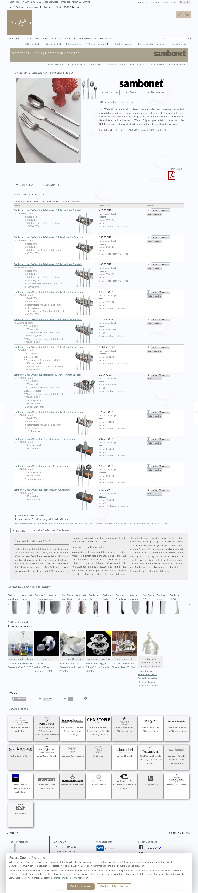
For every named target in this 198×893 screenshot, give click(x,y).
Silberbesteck (32, 44)
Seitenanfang (179, 833)
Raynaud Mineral (72, 645)
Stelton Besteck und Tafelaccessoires (46, 782)
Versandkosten (65, 851)
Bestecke (20, 7)
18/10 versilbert (157, 130)
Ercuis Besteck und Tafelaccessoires (124, 724)
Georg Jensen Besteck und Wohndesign (20, 724)
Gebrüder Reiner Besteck (72, 751)
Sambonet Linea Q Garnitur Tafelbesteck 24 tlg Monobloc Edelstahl (55, 237)
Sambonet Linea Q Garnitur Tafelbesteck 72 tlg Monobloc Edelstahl (55, 347)
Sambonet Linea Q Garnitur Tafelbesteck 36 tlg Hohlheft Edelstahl (55, 264)
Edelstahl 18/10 (62, 7)
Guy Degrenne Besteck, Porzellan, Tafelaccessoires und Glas (150, 755)
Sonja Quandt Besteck (46, 751)
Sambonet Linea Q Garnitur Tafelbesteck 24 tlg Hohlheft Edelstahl (55, 210)
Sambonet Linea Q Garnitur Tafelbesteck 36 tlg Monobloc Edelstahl (55, 292)
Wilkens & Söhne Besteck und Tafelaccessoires (176, 724)
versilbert (98, 64)
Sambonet (48, 7)
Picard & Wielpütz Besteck (72, 780)
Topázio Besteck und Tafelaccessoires (150, 724)
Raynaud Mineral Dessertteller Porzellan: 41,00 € (72, 667)
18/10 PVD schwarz (135, 130)
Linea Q (75, 7)
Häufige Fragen (65, 847)
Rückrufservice (170, 2)
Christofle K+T (124, 645)
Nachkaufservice (179, 44)
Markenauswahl (34, 7)
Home (10, 7)
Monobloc (135, 538)
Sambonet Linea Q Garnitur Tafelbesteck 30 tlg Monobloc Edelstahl (55, 412)
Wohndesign (157, 64)
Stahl (21, 552)
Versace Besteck (98, 780)
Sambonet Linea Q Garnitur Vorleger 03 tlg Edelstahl (55, 466)
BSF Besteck (20, 809)
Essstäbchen (74, 44)
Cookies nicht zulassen (114, 886)
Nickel (43, 552)
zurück (14, 833)
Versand (102, 216)
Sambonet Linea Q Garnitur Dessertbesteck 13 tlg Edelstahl (55, 439)
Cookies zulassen (80, 886)
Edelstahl (19, 549)
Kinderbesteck (53, 44)
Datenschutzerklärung (65, 877)
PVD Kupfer (138, 64)
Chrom (30, 552)
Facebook (151, 847)
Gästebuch (143, 2)
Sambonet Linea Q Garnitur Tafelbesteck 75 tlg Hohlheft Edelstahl (55, 374)
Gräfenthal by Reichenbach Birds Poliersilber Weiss (150, 649)
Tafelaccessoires (179, 64)
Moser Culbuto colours (20, 645)
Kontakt (60, 842)
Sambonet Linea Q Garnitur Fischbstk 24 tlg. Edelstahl (55, 489)
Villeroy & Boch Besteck (176, 780)
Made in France (123, 44)
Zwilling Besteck (150, 780)
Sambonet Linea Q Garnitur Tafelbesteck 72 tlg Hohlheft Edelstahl (55, 319)
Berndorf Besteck (124, 751)
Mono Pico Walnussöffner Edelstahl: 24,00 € (43, 667)
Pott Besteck (98, 751)
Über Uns (155, 2)
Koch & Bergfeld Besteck (20, 751)
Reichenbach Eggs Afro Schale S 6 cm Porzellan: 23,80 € (98, 667)
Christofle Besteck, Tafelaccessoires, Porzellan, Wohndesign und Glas (98, 726)
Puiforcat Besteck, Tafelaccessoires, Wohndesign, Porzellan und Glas (46, 728)
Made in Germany (97, 44)
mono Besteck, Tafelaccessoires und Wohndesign (20, 783)
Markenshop (56, 64)
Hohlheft (97, 555)
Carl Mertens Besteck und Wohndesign (124, 782)
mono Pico (46, 645)
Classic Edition (117, 64)
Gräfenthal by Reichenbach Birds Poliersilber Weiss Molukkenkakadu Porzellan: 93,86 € (147, 678)
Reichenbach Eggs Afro (98, 645)
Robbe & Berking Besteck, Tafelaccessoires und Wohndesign (72, 726)
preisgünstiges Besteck (152, 44)
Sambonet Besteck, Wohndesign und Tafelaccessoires (176, 755)
